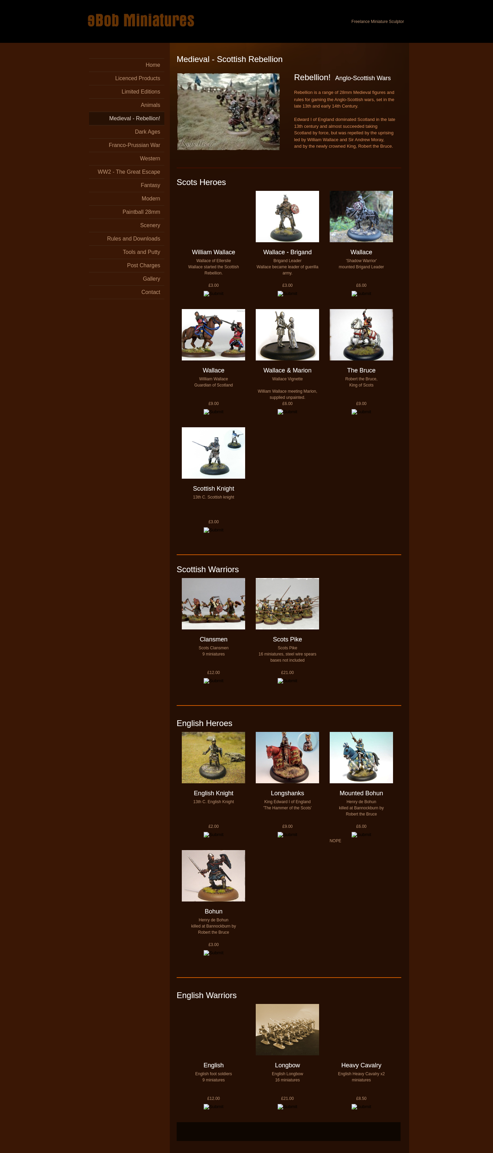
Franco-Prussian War (134, 145)
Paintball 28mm (141, 212)
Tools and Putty (141, 252)
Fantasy (150, 185)
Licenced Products (137, 78)
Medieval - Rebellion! (134, 118)
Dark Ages (147, 132)
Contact (150, 292)
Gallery (151, 279)
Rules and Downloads (133, 239)
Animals (150, 105)
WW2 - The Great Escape (129, 172)
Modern (151, 198)
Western (150, 158)
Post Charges (143, 265)
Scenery (150, 225)
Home (153, 65)
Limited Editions (141, 92)
